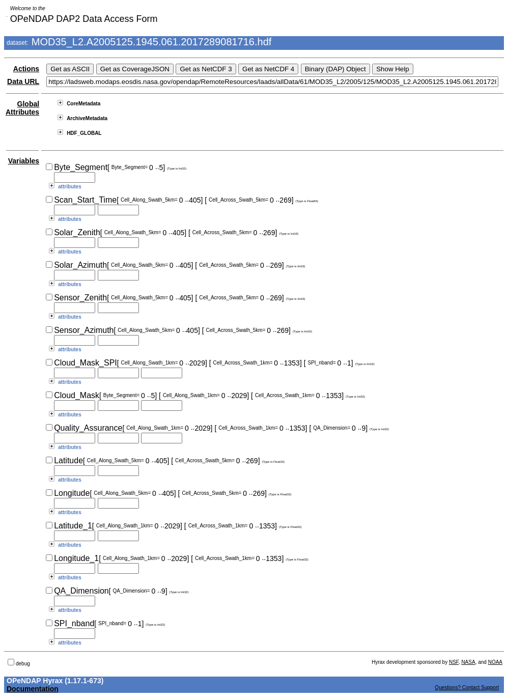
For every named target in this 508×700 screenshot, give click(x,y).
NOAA (495, 662)
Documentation (33, 689)
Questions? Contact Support (467, 687)
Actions (26, 69)
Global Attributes (22, 108)
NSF (454, 662)
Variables (24, 161)
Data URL (23, 81)
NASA (468, 662)
